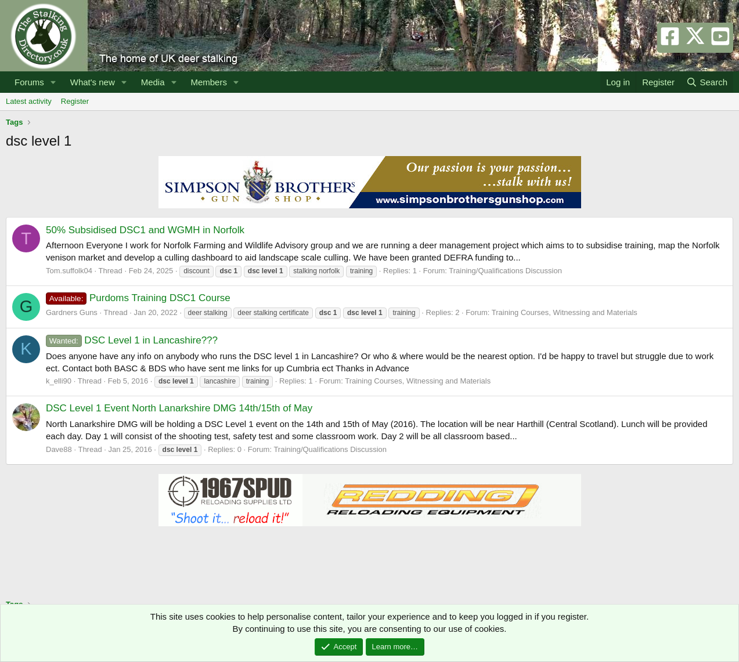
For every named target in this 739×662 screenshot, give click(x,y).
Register (75, 101)
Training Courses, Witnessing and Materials (564, 312)
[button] (53, 82)
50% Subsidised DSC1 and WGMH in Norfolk (145, 230)
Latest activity (29, 101)
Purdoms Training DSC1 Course (138, 297)
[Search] (706, 82)
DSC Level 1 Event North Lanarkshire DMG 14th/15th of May (179, 408)
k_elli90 (58, 381)
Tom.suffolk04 (69, 270)
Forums (29, 82)
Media (153, 82)
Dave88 (59, 449)
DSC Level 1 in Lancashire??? (132, 340)
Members (208, 82)
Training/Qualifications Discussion (505, 270)
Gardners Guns (72, 312)
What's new (92, 82)
